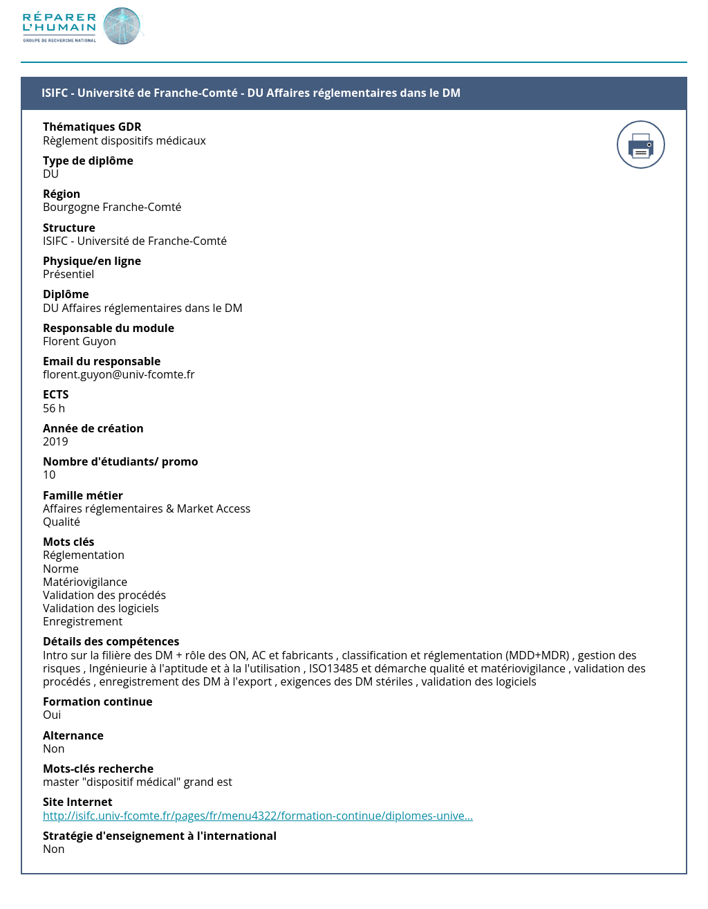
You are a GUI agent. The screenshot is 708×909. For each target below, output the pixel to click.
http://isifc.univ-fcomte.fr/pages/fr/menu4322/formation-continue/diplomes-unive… (258, 816)
